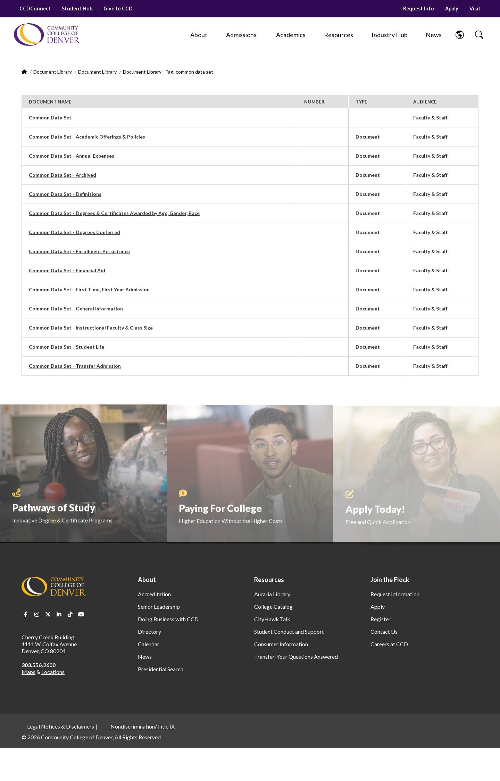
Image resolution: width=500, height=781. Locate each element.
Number (314, 102)
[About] (199, 34)
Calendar (148, 644)
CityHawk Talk (272, 619)
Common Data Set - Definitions (65, 194)
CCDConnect (35, 8)
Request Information (394, 594)
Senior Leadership (159, 606)
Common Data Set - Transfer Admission (75, 366)
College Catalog (273, 606)
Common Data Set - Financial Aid (67, 270)
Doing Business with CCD (168, 619)
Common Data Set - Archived (62, 175)
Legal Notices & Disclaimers (60, 726)
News (145, 656)
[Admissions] (241, 34)
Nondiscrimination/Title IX (142, 726)
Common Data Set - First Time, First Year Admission (89, 289)
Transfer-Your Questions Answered (296, 656)
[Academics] (290, 34)
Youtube (81, 614)
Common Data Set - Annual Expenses (71, 156)
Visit (475, 8)
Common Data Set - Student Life (66, 347)
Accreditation (154, 594)
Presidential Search (160, 669)
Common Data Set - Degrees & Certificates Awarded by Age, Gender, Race (114, 213)
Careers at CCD (389, 644)
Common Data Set (50, 118)
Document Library (52, 72)
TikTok (70, 614)
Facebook (26, 614)
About (147, 579)
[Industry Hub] (389, 34)
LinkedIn (59, 614)
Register (380, 619)
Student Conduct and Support (289, 631)
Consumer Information (281, 644)
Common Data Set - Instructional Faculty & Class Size (91, 328)
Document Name (50, 102)
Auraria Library (272, 594)
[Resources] (338, 34)
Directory (149, 631)
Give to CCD (118, 8)
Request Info (418, 8)
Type (361, 102)
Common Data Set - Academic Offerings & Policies (87, 137)
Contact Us (384, 631)
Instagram (37, 614)
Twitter (48, 614)
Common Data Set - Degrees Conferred (74, 232)
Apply (451, 8)
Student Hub (77, 8)
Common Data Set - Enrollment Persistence (79, 251)
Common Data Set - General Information (76, 308)
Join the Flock (389, 579)
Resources (269, 579)
